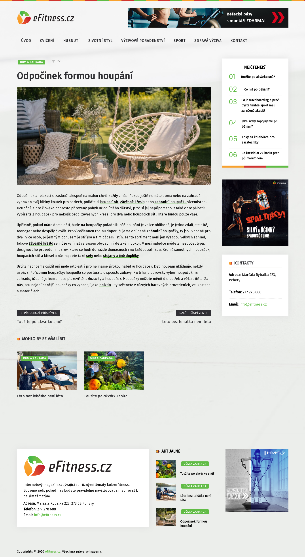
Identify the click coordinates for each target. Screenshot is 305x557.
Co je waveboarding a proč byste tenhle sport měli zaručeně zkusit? (260, 105)
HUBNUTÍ (71, 41)
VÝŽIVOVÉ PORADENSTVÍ (143, 41)
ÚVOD (26, 41)
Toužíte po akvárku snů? (105, 396)
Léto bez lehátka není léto (40, 396)
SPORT (180, 41)
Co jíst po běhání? (257, 89)
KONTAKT (238, 41)
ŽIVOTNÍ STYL (100, 41)
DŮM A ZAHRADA (31, 62)
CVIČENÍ (47, 41)
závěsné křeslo (132, 202)
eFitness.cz (53, 551)
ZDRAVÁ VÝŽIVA (208, 41)
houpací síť (109, 202)
